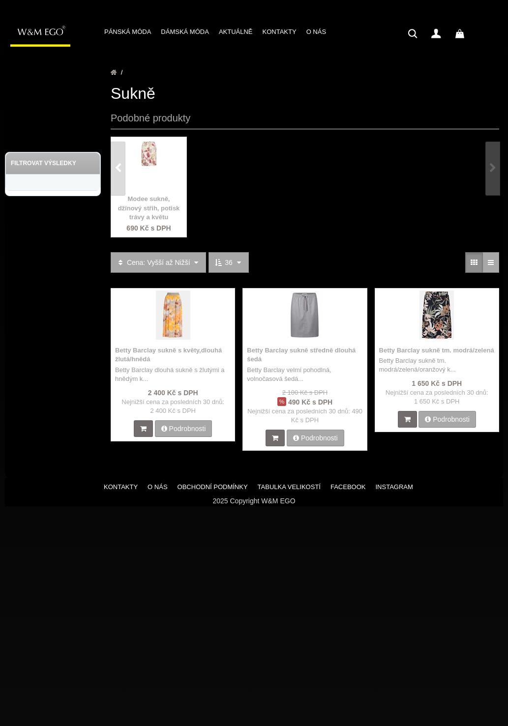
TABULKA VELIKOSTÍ (289, 487)
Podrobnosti (183, 429)
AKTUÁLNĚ (236, 31)
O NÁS (316, 31)
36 (228, 262)
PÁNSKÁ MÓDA (127, 31)
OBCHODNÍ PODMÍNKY (213, 487)
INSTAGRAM (394, 487)
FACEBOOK (348, 487)
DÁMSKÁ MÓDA (185, 31)
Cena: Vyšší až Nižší (158, 262)
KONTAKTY (280, 31)
